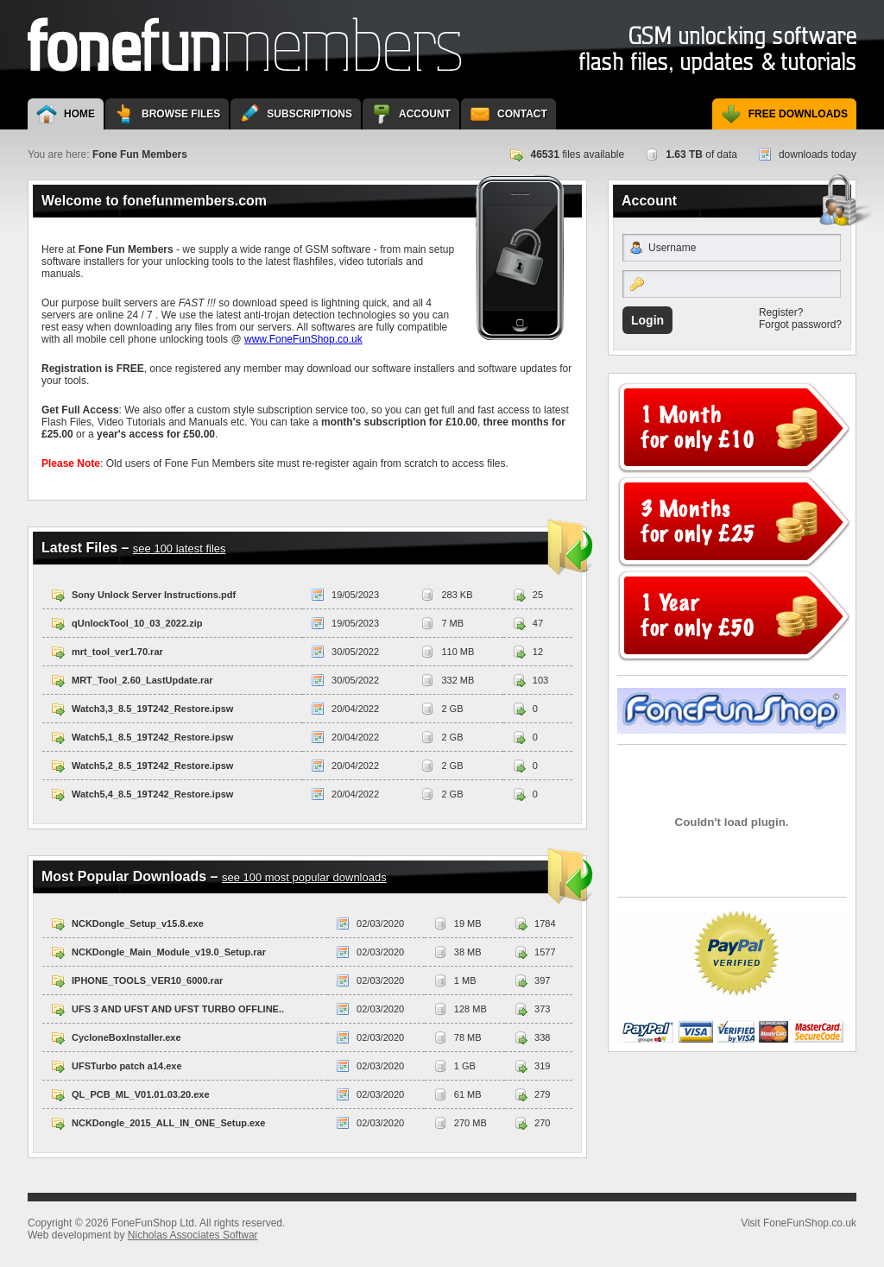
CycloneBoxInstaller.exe (126, 1037)
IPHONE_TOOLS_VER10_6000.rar (147, 980)
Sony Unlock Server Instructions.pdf (154, 594)
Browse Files (181, 114)
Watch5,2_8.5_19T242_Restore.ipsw (152, 765)
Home (79, 114)
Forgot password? (800, 324)
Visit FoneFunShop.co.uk (731, 711)
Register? (781, 312)
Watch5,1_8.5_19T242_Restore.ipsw (152, 737)
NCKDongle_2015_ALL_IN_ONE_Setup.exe (168, 1123)
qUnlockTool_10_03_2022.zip (137, 623)
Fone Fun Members (245, 44)
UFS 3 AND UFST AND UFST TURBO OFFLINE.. (178, 1009)
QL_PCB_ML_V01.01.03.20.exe (141, 1094)
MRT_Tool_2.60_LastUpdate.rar (142, 680)
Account (425, 114)
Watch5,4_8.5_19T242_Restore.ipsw (152, 794)
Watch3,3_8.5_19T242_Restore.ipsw (152, 708)
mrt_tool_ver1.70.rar (117, 651)
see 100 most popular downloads (304, 877)
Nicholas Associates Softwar (193, 1235)
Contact (522, 114)
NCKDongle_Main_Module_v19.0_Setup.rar (169, 952)
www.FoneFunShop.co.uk (303, 339)
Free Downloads (798, 114)
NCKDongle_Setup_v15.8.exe (138, 923)
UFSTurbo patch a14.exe (127, 1066)
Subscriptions (309, 114)
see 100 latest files (179, 548)
